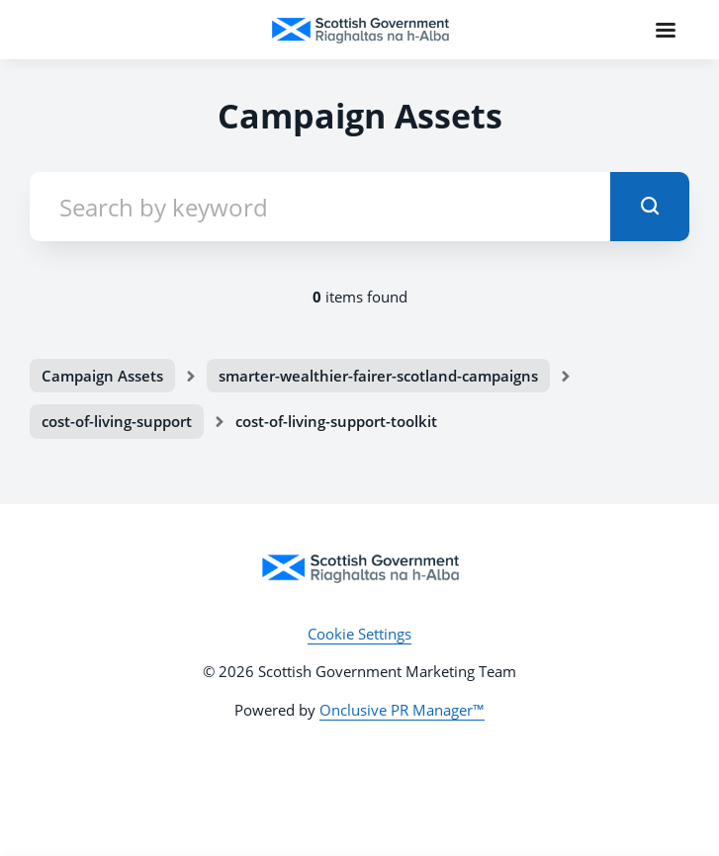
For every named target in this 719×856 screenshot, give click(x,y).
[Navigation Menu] (665, 29)
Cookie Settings (359, 633)
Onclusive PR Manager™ (402, 710)
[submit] (649, 206)
